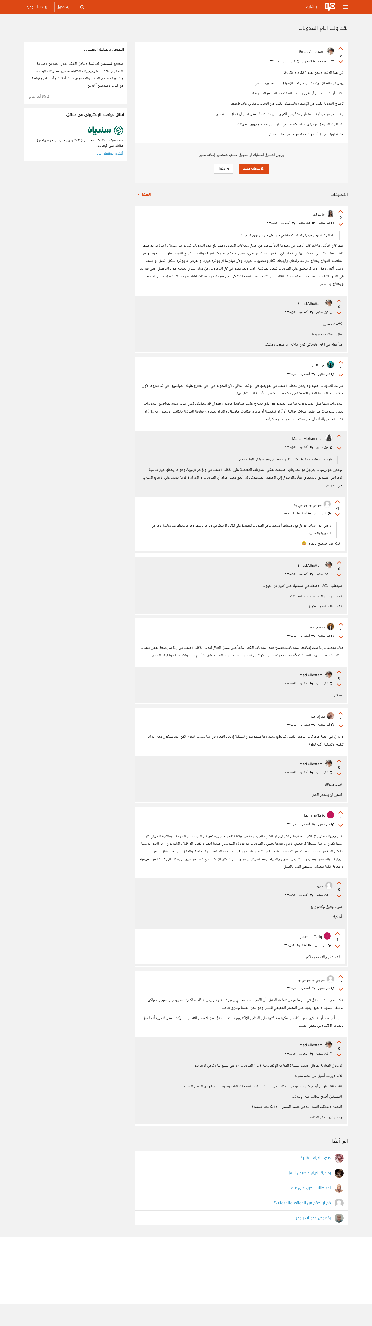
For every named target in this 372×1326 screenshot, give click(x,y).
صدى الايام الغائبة (316, 1180)
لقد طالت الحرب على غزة (311, 1210)
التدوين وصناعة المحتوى (318, 61)
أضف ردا (288, 223)
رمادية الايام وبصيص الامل (309, 1195)
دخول (223, 168)
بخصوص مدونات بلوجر (313, 1240)
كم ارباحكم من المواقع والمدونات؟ (302, 1225)
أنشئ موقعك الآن (110, 153)
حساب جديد (254, 168)
